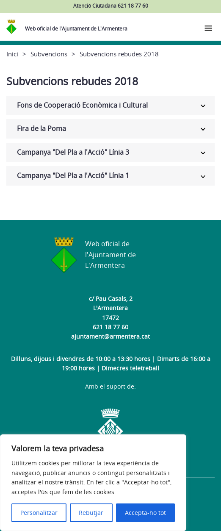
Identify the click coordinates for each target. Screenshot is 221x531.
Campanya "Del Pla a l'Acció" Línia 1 (73, 175)
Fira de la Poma (41, 128)
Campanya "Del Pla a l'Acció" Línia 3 (73, 152)
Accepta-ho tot (145, 513)
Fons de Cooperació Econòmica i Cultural (82, 105)
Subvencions (48, 54)
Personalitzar (39, 513)
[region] (93, 482)
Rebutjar (91, 513)
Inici (12, 54)
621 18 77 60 (110, 327)
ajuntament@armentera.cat (110, 336)
